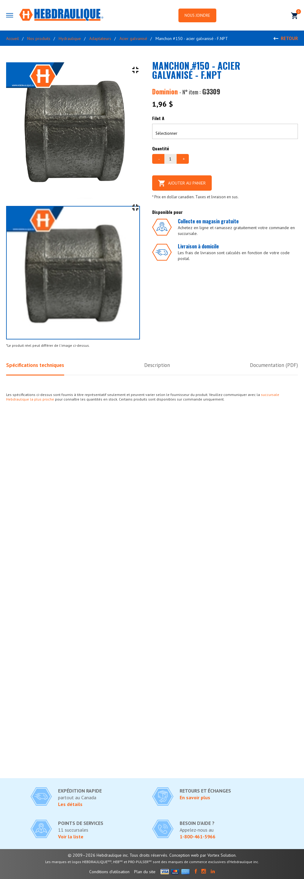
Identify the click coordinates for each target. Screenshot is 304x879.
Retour (289, 38)
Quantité (160, 148)
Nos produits (38, 38)
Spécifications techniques (35, 365)
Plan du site (145, 871)
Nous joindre (197, 15)
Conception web (184, 855)
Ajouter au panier (182, 183)
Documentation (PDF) (274, 365)
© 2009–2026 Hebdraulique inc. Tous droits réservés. (118, 855)
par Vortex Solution (218, 855)
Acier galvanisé (133, 38)
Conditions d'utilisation (109, 871)
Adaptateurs (100, 38)
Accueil (12, 38)
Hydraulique (70, 38)
